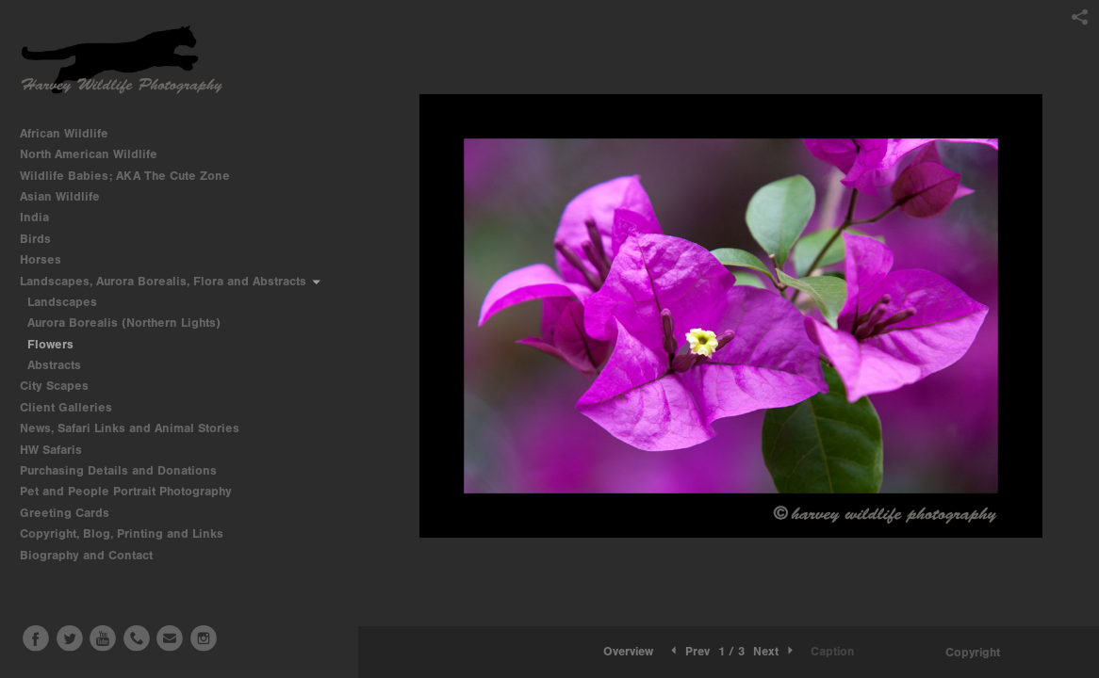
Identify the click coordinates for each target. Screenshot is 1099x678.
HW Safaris (59, 450)
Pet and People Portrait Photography (126, 491)
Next (774, 651)
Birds (43, 239)
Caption (832, 651)
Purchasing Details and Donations (126, 470)
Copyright (972, 652)
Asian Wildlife (68, 196)
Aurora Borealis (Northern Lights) (124, 322)
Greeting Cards (72, 513)
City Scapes (62, 386)
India (42, 217)
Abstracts (54, 365)
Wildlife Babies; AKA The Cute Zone (125, 176)
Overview (628, 651)
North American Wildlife (96, 154)
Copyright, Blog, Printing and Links (129, 533)
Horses (48, 259)
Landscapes (62, 302)
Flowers (50, 344)
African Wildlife (72, 133)
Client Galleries (66, 407)
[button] (628, 651)
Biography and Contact (86, 555)
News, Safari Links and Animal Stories (137, 428)
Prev (688, 651)
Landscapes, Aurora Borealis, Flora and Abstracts (171, 281)
